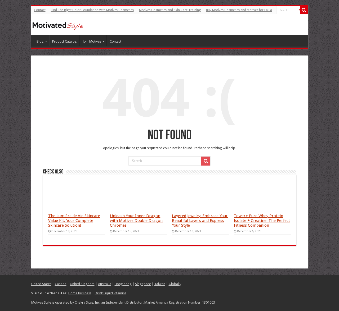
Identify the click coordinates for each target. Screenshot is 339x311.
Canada (60, 284)
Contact (40, 10)
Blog (40, 41)
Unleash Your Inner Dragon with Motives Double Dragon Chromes (136, 220)
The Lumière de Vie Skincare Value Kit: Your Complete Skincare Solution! (74, 220)
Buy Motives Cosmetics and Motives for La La (239, 10)
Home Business (79, 293)
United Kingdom (82, 284)
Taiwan (159, 284)
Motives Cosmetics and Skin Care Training (170, 10)
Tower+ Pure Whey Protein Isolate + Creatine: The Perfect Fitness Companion (262, 220)
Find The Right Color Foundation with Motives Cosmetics (92, 10)
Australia (104, 284)
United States (41, 284)
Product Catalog (64, 41)
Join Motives (92, 41)
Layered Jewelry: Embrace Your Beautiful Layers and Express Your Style (200, 220)
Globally (175, 284)
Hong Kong (123, 284)
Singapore (143, 284)
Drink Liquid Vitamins (110, 293)
